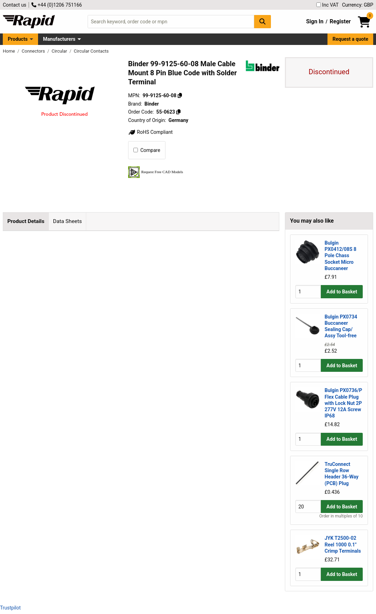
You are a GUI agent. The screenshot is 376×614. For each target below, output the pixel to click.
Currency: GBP (357, 4)
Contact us (14, 5)
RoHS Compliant (150, 132)
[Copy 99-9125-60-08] (180, 95)
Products (18, 39)
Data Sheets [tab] (67, 221)
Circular (60, 51)
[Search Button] (262, 21)
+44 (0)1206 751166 (56, 5)
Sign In (315, 21)
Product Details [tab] (25, 221)
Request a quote (350, 39)
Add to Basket (341, 291)
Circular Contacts (91, 51)
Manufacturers (59, 39)
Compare (146, 150)
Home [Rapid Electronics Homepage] (9, 51)
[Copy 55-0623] (178, 111)
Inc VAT (327, 4)
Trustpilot (10, 608)
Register (340, 21)
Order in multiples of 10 (341, 516)
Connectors (34, 51)
